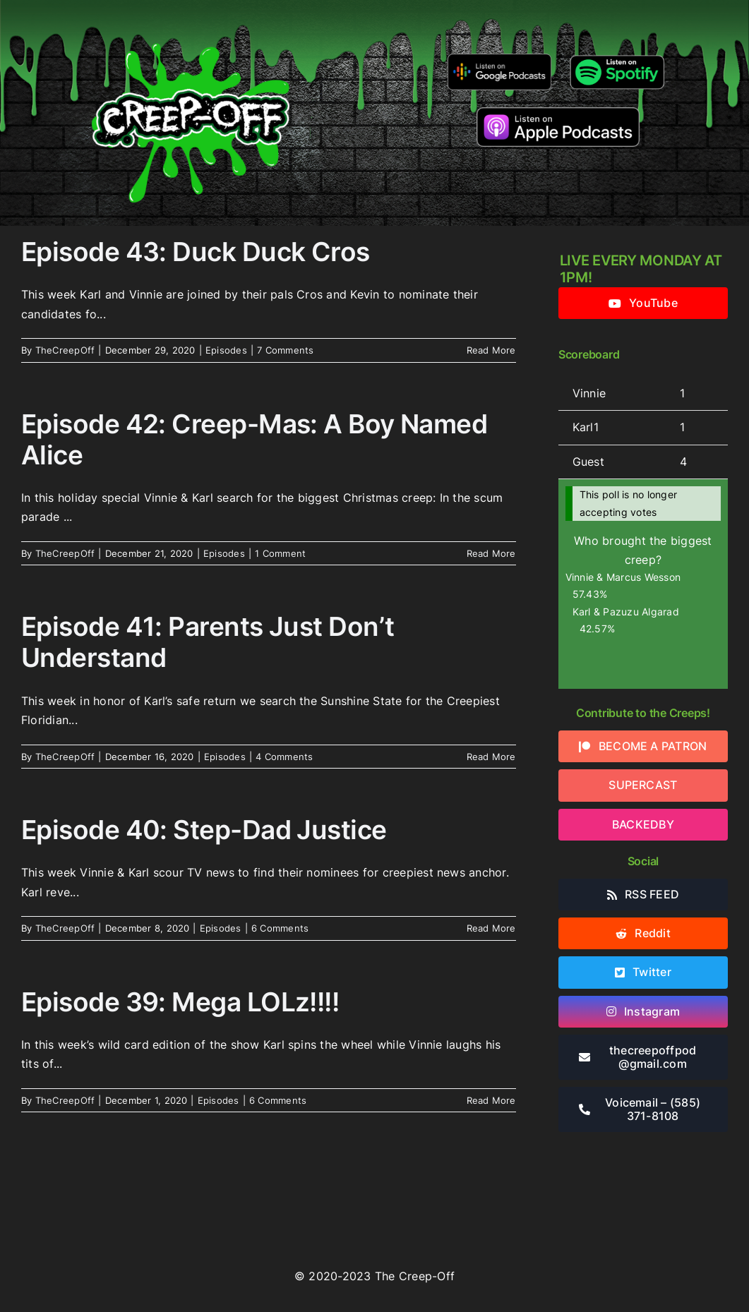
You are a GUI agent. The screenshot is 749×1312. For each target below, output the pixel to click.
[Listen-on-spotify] (617, 56)
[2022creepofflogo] (191, 20)
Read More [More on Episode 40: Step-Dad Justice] (491, 928)
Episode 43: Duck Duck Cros (195, 251)
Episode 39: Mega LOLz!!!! (180, 1002)
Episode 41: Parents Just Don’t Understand (207, 641)
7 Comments (285, 350)
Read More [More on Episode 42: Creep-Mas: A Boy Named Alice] (491, 553)
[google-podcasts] (499, 59)
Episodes (226, 350)
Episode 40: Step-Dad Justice (204, 829)
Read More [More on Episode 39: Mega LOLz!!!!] (491, 1100)
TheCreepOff (65, 350)
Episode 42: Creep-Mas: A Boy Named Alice (254, 439)
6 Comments (279, 928)
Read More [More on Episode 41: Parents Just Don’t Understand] (491, 756)
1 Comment (280, 553)
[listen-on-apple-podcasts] (558, 113)
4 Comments (284, 756)
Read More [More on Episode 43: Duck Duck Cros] (491, 350)
